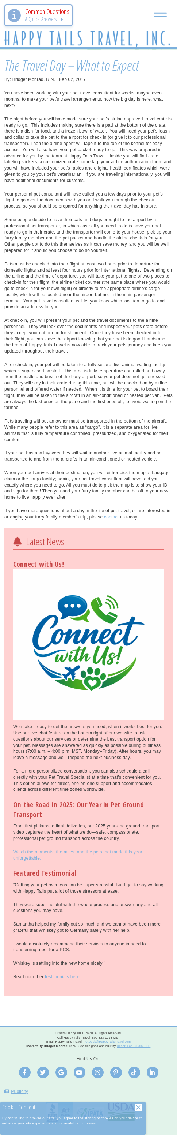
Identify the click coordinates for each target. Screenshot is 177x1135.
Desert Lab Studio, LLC (133, 1046)
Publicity (19, 1091)
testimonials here (62, 976)
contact (111, 517)
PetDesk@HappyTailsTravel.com (107, 1041)
